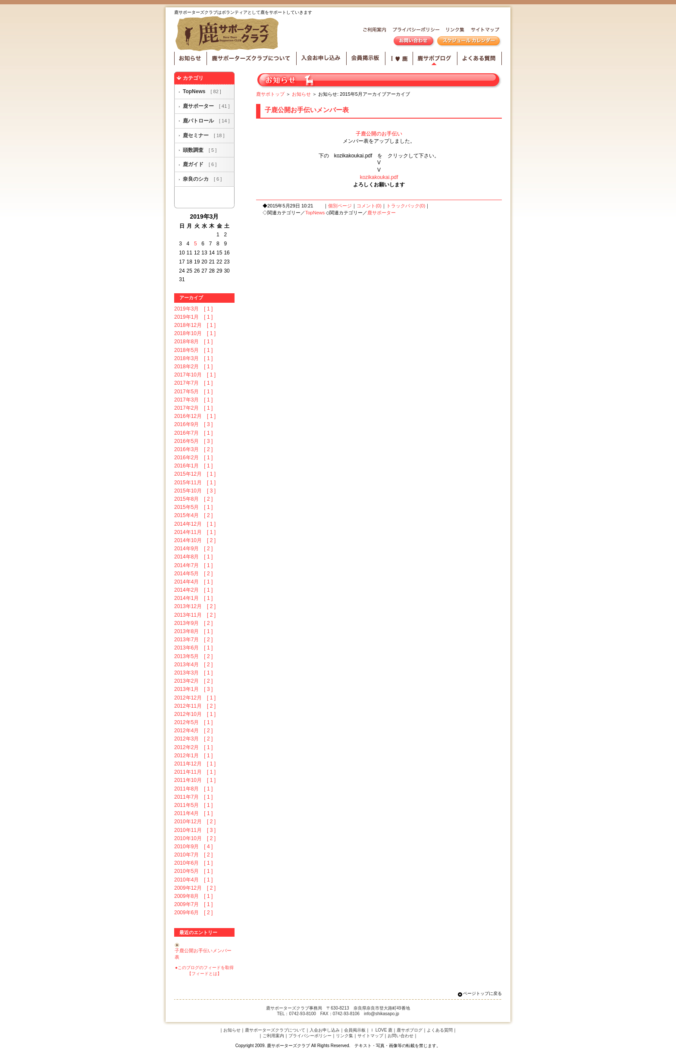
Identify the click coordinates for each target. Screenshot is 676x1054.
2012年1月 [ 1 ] (193, 756)
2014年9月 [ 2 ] (193, 549)
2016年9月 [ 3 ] (193, 424)
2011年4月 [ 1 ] (193, 813)
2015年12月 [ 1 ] (195, 474)
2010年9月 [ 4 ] (193, 847)
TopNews (202, 91)
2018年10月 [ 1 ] (195, 333)
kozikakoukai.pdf (379, 177)
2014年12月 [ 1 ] (195, 524)
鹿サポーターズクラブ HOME (228, 34)
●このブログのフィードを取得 (204, 967)
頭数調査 (199, 150)
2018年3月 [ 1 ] (193, 358)
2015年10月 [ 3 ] (195, 491)
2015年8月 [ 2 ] (193, 499)
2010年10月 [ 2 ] (195, 838)
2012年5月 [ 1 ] (193, 722)
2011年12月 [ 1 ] (195, 764)
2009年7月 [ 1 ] (193, 904)
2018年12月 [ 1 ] (195, 325)
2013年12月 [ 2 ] (195, 606)
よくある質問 (479, 58)
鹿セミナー (203, 135)
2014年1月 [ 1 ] (193, 598)
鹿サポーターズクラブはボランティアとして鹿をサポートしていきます (243, 12)
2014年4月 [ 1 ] (193, 582)
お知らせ (190, 58)
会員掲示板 (366, 58)
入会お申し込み (322, 58)
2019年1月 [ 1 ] (193, 317)
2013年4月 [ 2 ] (193, 665)
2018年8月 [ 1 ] (193, 342)
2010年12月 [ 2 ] (195, 822)
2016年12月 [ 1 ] (195, 416)
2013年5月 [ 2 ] (193, 656)
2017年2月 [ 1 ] (193, 408)
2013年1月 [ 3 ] (193, 689)
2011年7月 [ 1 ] (193, 797)
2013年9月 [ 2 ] (193, 623)
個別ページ (340, 205)
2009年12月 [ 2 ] (195, 888)
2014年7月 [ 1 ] (193, 565)
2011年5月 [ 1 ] (193, 805)
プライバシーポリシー (414, 30)
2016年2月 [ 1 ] (193, 458)
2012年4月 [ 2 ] (193, 731)
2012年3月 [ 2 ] (193, 739)
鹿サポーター (206, 106)
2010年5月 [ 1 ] (193, 871)
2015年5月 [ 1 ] (193, 507)
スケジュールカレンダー (468, 41)
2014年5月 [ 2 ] (193, 574)
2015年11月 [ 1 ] (195, 483)
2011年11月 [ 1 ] (195, 772)
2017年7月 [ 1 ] (193, 383)
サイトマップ (484, 30)
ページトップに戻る (482, 993)
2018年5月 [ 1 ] (193, 350)
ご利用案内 (373, 30)
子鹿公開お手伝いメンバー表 (307, 109)
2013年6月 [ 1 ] (193, 648)
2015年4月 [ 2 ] (193, 515)
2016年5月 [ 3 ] (193, 441)
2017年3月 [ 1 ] (193, 400)
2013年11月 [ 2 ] (195, 615)
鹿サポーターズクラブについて (252, 58)
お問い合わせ (413, 41)
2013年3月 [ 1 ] (193, 673)
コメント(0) (369, 205)
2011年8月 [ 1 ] (193, 789)
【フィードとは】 (204, 973)
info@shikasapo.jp (381, 1013)
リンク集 (453, 30)
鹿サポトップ (270, 94)
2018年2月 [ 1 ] (193, 367)
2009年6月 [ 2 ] (193, 913)
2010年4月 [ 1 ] (193, 880)
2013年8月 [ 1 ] (193, 631)
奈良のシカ (202, 179)
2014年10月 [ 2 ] (195, 540)
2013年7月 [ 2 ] (193, 640)
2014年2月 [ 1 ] (193, 590)
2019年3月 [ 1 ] (193, 309)
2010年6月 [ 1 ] (193, 863)
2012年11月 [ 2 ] (195, 706)
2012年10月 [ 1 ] (195, 714)
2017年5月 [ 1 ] (193, 392)
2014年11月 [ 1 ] (195, 532)
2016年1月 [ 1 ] (193, 466)
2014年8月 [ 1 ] (193, 557)
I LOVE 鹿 (399, 58)
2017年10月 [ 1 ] (195, 375)
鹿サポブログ (435, 58)
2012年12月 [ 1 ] (195, 698)
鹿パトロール (206, 121)
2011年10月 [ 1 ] (195, 780)
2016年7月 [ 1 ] (193, 433)
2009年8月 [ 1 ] (193, 896)
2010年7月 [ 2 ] (193, 855)
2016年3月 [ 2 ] (193, 449)
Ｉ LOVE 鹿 (381, 1030)
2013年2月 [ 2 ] (193, 681)
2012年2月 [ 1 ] (193, 747)
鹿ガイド (199, 164)
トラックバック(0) (405, 205)
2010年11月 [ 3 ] (195, 830)
